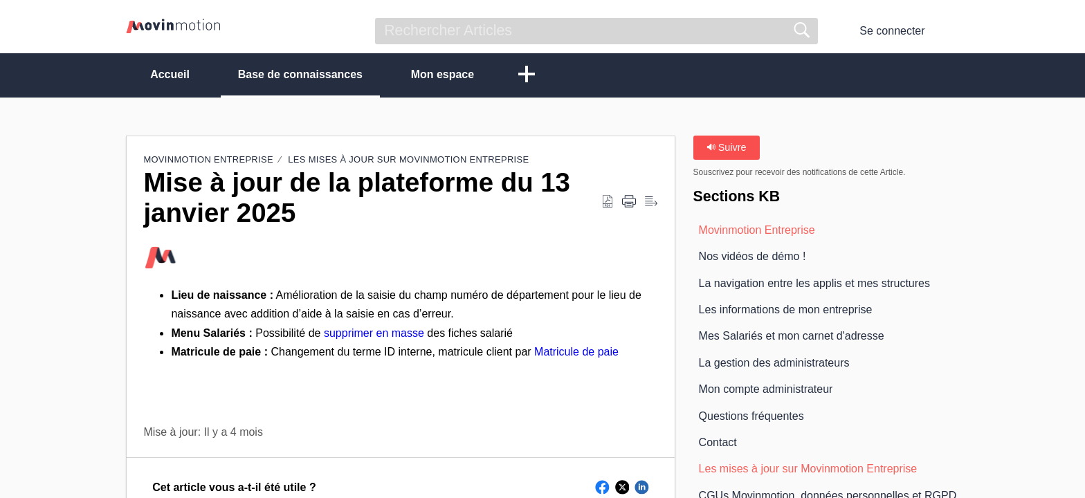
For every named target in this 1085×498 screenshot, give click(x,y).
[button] (950, 31)
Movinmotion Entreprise (208, 159)
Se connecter (891, 31)
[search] (596, 31)
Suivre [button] (726, 147)
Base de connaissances (300, 74)
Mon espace (443, 74)
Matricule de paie (576, 352)
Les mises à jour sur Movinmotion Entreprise (408, 159)
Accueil (170, 74)
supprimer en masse (374, 333)
